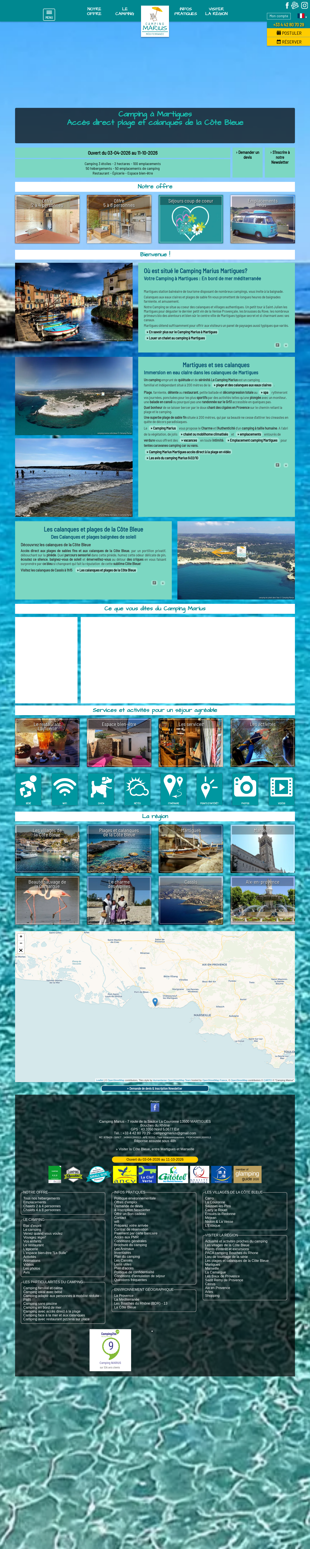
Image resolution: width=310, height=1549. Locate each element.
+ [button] (21, 937)
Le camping (32, 1229)
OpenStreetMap (116, 1080)
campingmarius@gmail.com (174, 1133)
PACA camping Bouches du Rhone (231, 1253)
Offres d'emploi (125, 1202)
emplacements (250, 434)
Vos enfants (32, 1241)
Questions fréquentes (130, 1280)
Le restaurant (33, 1245)
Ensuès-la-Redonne (220, 1214)
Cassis (210, 1284)
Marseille (212, 1268)
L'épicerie (30, 1249)
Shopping (212, 1295)
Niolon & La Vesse (219, 1221)
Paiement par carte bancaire (135, 1233)
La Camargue (215, 1272)
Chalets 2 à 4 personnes (41, 1206)
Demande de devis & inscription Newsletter (155, 1088)
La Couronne (215, 1202)
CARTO (268, 1080)
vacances (190, 440)
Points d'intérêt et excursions (227, 1249)
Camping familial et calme (43, 1288)
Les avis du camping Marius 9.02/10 (173, 458)
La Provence (123, 1295)
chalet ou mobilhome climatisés (205, 434)
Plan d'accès (123, 1268)
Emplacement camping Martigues (253, 440)
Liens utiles (122, 1264)
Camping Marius (164, 428)
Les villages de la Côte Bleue (227, 1245)
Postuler (289, 33)
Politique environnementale (135, 1198)
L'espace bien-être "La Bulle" (45, 1253)
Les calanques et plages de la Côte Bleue (107, 570)
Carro (209, 1198)
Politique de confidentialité (134, 1272)
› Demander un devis (247, 155)
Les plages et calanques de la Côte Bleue (237, 1260)
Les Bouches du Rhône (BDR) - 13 (140, 1303)
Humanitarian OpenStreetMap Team (172, 1080)
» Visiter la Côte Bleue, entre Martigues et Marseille (155, 1149)
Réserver (289, 41)
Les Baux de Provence (222, 1276)
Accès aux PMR (126, 1237)
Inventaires (122, 1253)
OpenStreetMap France (214, 1080)
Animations (31, 1260)
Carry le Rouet (216, 1210)
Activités (29, 1257)
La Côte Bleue (125, 1307)
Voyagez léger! (34, 1237)
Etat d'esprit (32, 1226)
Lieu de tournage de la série (226, 1257)
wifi (116, 1221)
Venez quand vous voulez (42, 1233)
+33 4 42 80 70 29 (288, 24)
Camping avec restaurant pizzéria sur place (56, 1319)
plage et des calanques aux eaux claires (243, 385)
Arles (209, 1292)
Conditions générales (130, 1241)
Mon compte (279, 15)
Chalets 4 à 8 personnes (41, 1210)
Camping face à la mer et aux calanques (54, 1315)
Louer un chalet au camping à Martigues (177, 338)
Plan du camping (127, 1256)
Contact (120, 1218)
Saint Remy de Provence (224, 1280)
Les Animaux (124, 1249)
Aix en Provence (217, 1288)
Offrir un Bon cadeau (130, 1214)
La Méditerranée (126, 1299)
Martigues (212, 1264)
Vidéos (28, 1264)
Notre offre (94, 11)
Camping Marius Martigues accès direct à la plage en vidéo (190, 452)
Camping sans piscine (40, 1303)
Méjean (210, 1218)
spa (265, 392)
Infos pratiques (185, 11)
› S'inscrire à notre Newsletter (280, 157)
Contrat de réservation (131, 1229)
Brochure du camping (130, 1245)
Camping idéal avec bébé (42, 1292)
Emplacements (34, 1202)
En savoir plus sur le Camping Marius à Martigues (183, 332)
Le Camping (124, 11)
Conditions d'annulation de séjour (139, 1276)
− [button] (21, 943)
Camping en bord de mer (42, 1307)
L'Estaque (212, 1225)
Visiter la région (216, 11)
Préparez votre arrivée (131, 1225)
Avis (26, 1272)
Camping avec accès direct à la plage (52, 1311)
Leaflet (99, 1080)
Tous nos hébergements (41, 1198)
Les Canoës (123, 1260)
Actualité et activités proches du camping (236, 1241)
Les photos (31, 1268)
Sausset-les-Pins (218, 1206)
